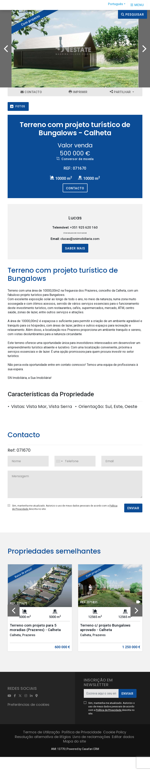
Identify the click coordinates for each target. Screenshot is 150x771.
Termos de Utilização (41, 732)
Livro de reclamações (91, 736)
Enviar (133, 508)
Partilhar (121, 92)
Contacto (31, 92)
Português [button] (115, 4)
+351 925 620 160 (84, 227)
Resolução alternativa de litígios (43, 736)
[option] (75, 48)
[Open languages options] (137, 5)
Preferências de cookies (28, 704)
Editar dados (123, 736)
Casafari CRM (90, 749)
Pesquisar (132, 14)
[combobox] (75, 461)
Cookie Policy (114, 732)
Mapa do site (74, 741)
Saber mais (75, 248)
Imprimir (78, 92)
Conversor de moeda (75, 159)
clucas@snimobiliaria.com (79, 239)
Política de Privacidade (109, 710)
